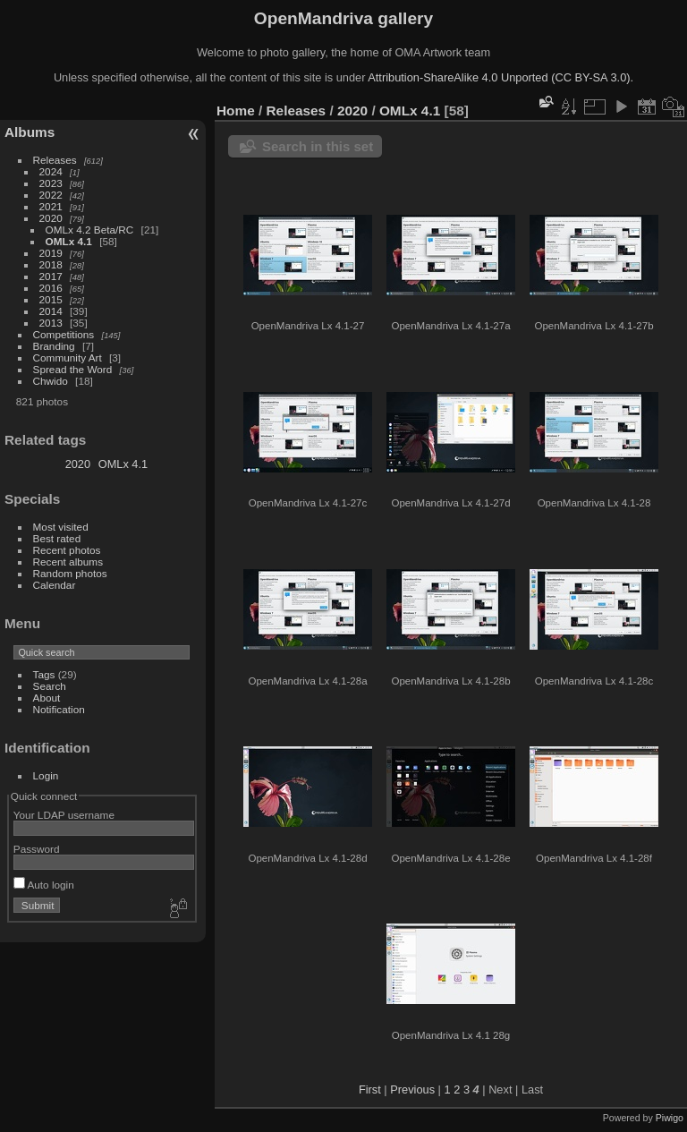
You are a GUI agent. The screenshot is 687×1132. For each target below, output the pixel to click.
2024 (51, 171)
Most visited (61, 526)
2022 (51, 194)
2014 (51, 311)
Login (46, 775)
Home (235, 110)
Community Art (67, 357)
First (370, 1089)
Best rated (57, 538)
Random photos (70, 573)
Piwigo (669, 1117)
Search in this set (317, 146)
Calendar (54, 585)
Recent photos (67, 550)
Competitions (64, 334)
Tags (44, 674)
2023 (51, 183)
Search (49, 686)
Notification (59, 709)
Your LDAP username (63, 815)
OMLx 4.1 (69, 241)
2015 (51, 299)
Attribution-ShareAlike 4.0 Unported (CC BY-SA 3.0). (500, 77)
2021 (51, 206)
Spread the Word (73, 369)
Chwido (50, 381)
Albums (29, 132)
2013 (51, 322)
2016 (51, 288)
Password (36, 849)
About (47, 697)
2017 (51, 276)
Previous (412, 1089)
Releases (55, 160)
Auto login (43, 884)
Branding (54, 346)
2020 (51, 218)
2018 (51, 264)
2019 (51, 253)
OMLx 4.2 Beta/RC (90, 229)
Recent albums (68, 561)
